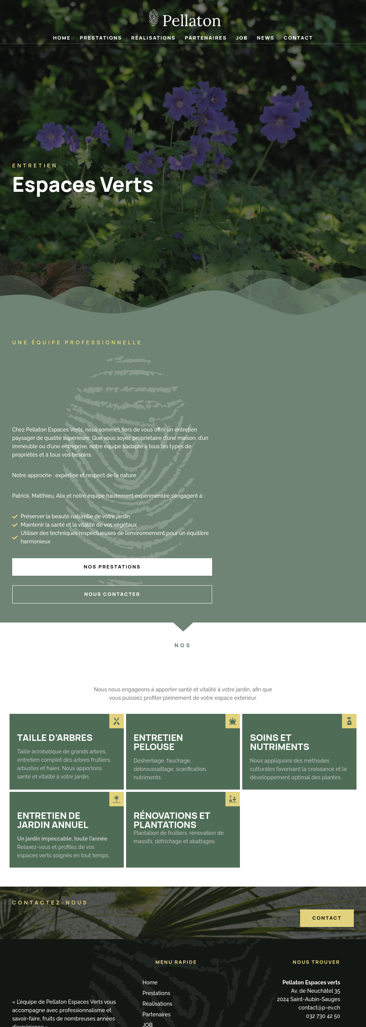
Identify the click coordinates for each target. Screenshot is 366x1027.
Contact (298, 37)
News (265, 37)
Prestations (101, 37)
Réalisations (153, 37)
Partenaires (206, 37)
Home (61, 37)
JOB (242, 37)
